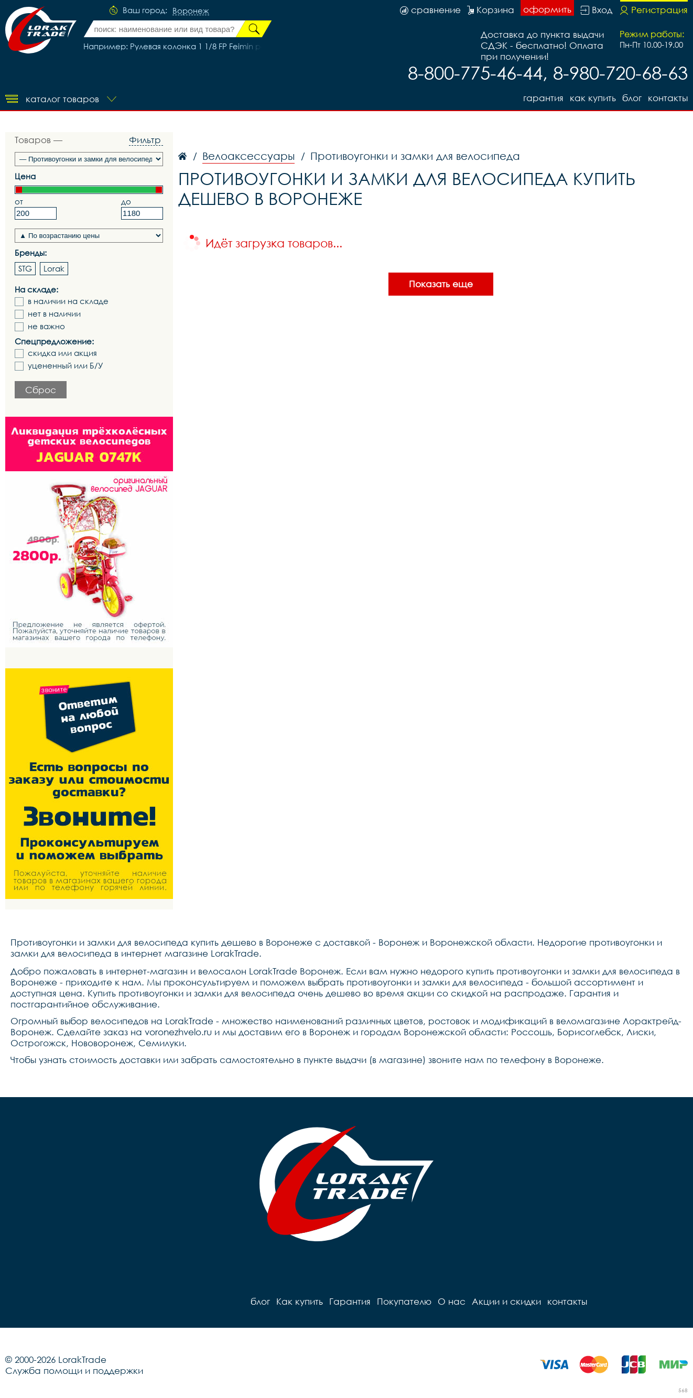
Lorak (54, 268)
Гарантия (543, 97)
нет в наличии (54, 314)
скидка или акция (62, 353)
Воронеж (190, 11)
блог (632, 97)
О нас (451, 1301)
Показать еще (441, 283)
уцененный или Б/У (65, 366)
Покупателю (404, 1301)
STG (25, 268)
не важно (46, 326)
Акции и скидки (506, 1301)
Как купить (593, 97)
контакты (668, 97)
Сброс (40, 389)
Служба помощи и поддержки (74, 1370)
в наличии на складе (68, 301)
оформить (547, 9)
